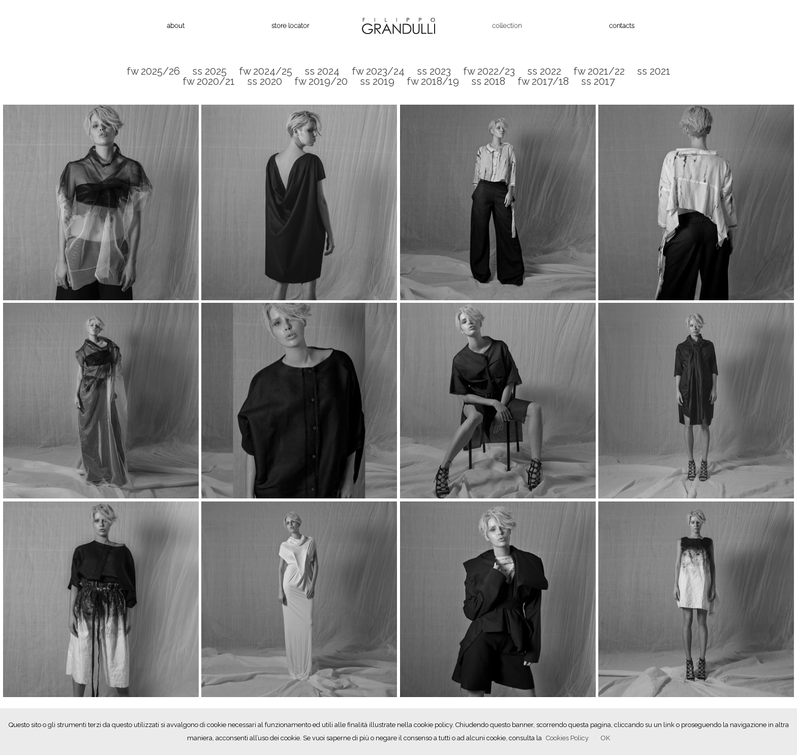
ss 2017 (598, 81)
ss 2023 (434, 71)
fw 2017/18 (543, 81)
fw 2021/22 (599, 71)
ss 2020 (264, 81)
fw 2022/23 (489, 71)
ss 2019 (377, 81)
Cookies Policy (567, 738)
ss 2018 (488, 81)
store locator (290, 25)
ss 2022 (544, 71)
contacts (621, 25)
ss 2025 (209, 71)
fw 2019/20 (321, 81)
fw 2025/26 (153, 71)
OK (605, 738)
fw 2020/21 (208, 81)
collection (507, 25)
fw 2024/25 (265, 71)
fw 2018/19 (433, 81)
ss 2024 (322, 71)
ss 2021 (653, 71)
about (176, 25)
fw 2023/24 (378, 71)
